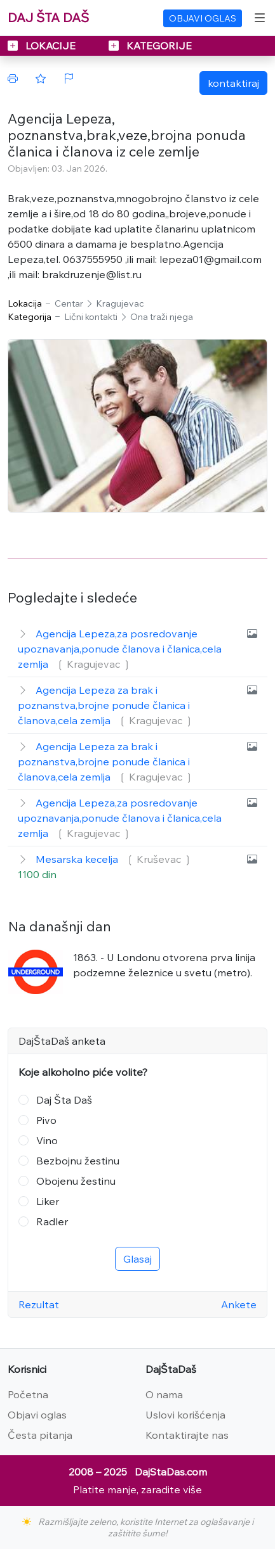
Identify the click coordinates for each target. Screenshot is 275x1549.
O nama (164, 1394)
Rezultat (38, 1304)
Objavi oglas (37, 1414)
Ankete (239, 1304)
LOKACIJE (43, 45)
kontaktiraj (233, 83)
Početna (28, 1394)
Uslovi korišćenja (185, 1414)
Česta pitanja (40, 1435)
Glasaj (137, 1259)
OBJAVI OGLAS (202, 18)
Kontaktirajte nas (187, 1435)
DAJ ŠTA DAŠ (48, 17)
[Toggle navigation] (259, 17)
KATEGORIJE (150, 45)
